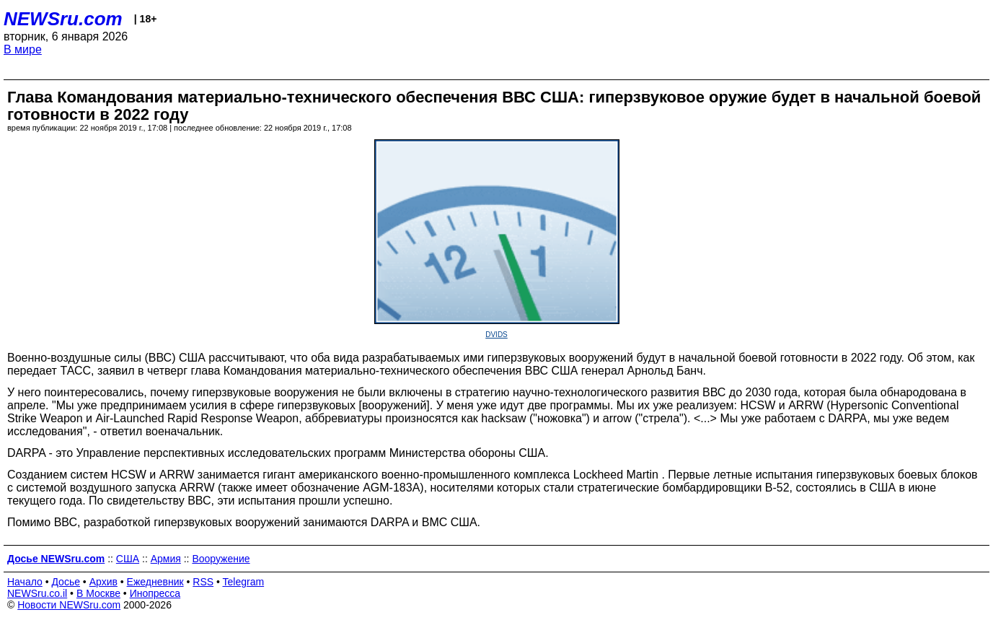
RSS (203, 582)
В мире (23, 49)
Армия (166, 558)
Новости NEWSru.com (68, 605)
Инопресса (155, 593)
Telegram (244, 582)
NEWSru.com (63, 19)
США (127, 558)
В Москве (98, 593)
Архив (103, 582)
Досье (65, 582)
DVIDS (496, 335)
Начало (25, 582)
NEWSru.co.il (37, 593)
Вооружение (221, 558)
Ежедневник (155, 582)
